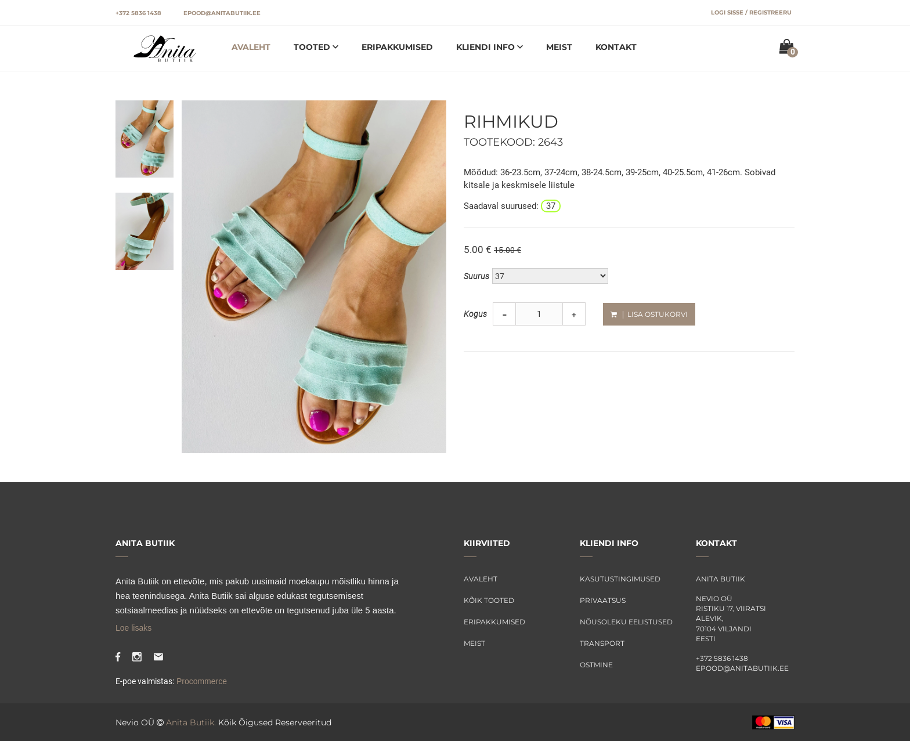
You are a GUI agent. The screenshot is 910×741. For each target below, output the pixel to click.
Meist (559, 47)
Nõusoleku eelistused (626, 621)
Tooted (313, 47)
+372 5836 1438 (138, 13)
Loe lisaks (133, 627)
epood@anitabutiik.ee (222, 13)
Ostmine (596, 664)
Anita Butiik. (191, 722)
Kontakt (616, 47)
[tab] (144, 138)
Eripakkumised (397, 47)
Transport (602, 643)
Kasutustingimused (620, 578)
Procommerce (200, 681)
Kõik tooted (489, 600)
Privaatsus (603, 600)
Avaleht (251, 47)
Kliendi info (486, 47)
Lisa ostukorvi (649, 314)
